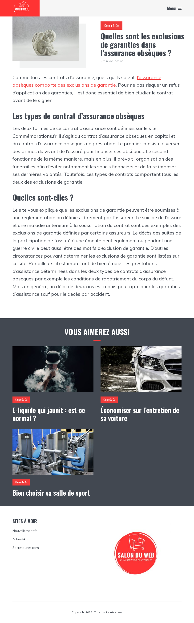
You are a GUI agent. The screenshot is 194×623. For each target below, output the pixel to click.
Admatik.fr (20, 539)
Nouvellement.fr (24, 531)
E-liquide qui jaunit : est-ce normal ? (48, 414)
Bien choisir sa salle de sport (51, 493)
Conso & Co (111, 25)
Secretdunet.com (25, 548)
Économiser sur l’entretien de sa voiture (140, 414)
